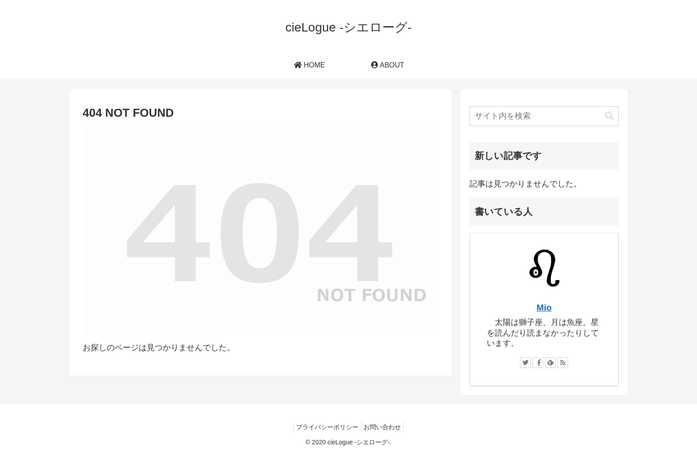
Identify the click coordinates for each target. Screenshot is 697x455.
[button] (609, 116)
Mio (544, 308)
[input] (544, 116)
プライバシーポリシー (325, 427)
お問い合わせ (384, 427)
